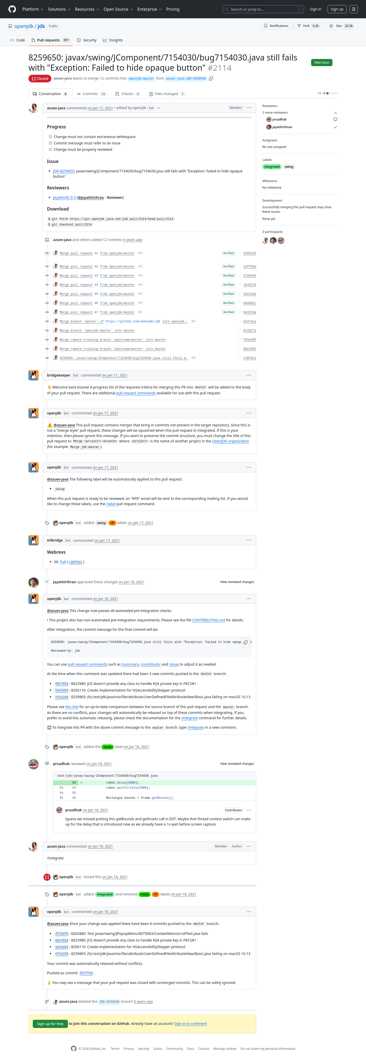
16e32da (249, 294)
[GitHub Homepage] (74, 1048)
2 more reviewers (300, 112)
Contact (203, 1048)
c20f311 (249, 358)
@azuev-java (64, 425)
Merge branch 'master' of (82, 321)
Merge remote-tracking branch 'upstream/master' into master (113, 340)
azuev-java (62, 78)
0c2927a (249, 331)
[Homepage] (12, 9)
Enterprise (150, 9)
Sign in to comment (190, 1023)
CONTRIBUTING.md (208, 620)
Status (158, 1048)
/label (111, 503)
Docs (190, 1048)
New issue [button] (321, 62)
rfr (112, 523)
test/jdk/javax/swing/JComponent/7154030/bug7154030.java (107, 776)
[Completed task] (50, 136)
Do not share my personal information (268, 1048)
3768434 (249, 276)
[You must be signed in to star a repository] (342, 25)
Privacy (129, 1048)
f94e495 (249, 340)
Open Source (118, 9)
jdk (41, 26)
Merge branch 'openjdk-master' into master (97, 331)
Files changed (167, 94)
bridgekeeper (58, 375)
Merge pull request (76, 253)
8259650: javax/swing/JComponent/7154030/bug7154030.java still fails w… (124, 358)
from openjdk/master (117, 253)
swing (101, 523)
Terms (115, 1048)
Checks (127, 94)
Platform (33, 9)
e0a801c (249, 303)
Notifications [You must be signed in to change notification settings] (276, 26)
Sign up (337, 9)
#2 (96, 266)
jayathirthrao (64, 581)
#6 (96, 303)
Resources (87, 9)
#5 (96, 294)
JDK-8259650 (63, 171)
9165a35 (249, 253)
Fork (309, 25)
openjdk (24, 26)
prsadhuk (61, 763)
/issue (174, 664)
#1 (96, 253)
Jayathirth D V (64, 197)
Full (63, 561)
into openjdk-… (175, 321)
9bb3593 (249, 349)
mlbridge (55, 540)
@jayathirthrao (91, 197)
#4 (96, 285)
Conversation (50, 94)
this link (71, 706)
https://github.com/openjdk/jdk (132, 321)
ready (107, 747)
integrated (104, 894)
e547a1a (249, 321)
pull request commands (136, 393)
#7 (96, 312)
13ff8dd (249, 266)
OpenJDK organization (230, 441)
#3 (96, 276)
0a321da (249, 312)
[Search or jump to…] (263, 9)
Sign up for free (50, 1023)
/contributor (151, 664)
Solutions (59, 9)
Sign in (315, 9)
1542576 (249, 285)
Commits (92, 94)
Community (174, 1048)
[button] (211, 78)
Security (143, 1048)
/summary (130, 664)
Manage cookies (224, 1048)
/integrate (189, 717)
